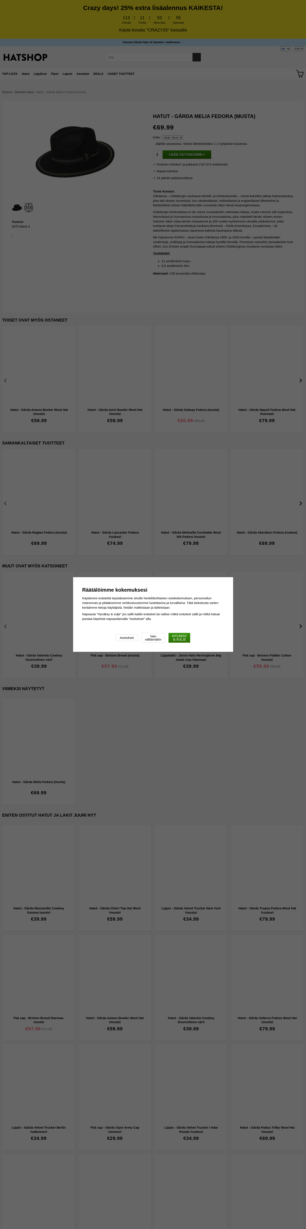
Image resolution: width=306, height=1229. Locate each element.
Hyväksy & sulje (179, 638)
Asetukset (127, 637)
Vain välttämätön (153, 637)
